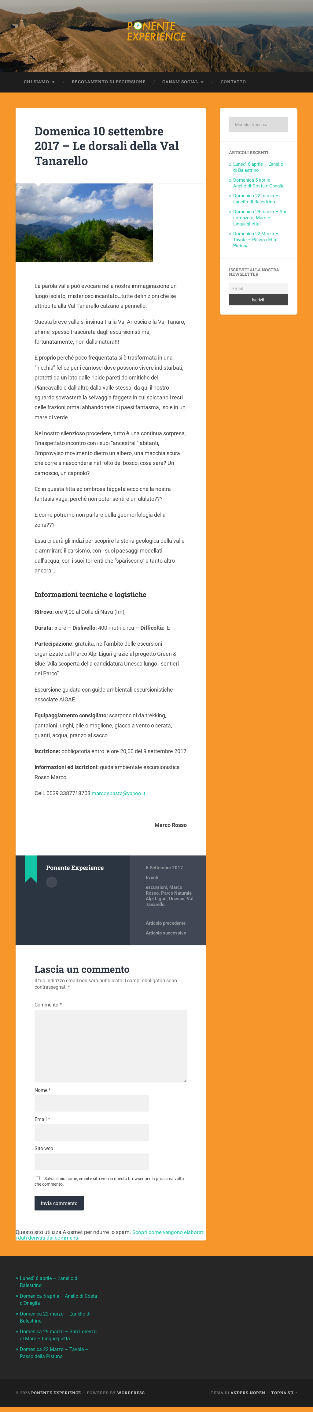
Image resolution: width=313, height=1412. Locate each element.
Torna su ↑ (284, 1397)
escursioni (156, 889)
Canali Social (180, 83)
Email (42, 1125)
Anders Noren (247, 1397)
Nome (43, 1095)
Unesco (176, 900)
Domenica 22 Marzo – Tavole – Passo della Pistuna (255, 241)
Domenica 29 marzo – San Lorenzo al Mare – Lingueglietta (260, 219)
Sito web (44, 1155)
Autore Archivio (51, 883)
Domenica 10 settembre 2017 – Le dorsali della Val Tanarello (103, 147)
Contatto (233, 83)
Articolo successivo (166, 934)
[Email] (258, 290)
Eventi (152, 879)
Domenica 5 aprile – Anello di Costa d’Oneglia (259, 184)
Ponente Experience (56, 1397)
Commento (48, 1006)
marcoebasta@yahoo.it (120, 794)
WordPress (131, 1397)
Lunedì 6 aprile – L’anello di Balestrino (258, 168)
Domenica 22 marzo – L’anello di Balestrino (255, 200)
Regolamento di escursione (109, 83)
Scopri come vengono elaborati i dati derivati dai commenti (100, 1242)
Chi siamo (36, 83)
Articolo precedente (166, 924)
